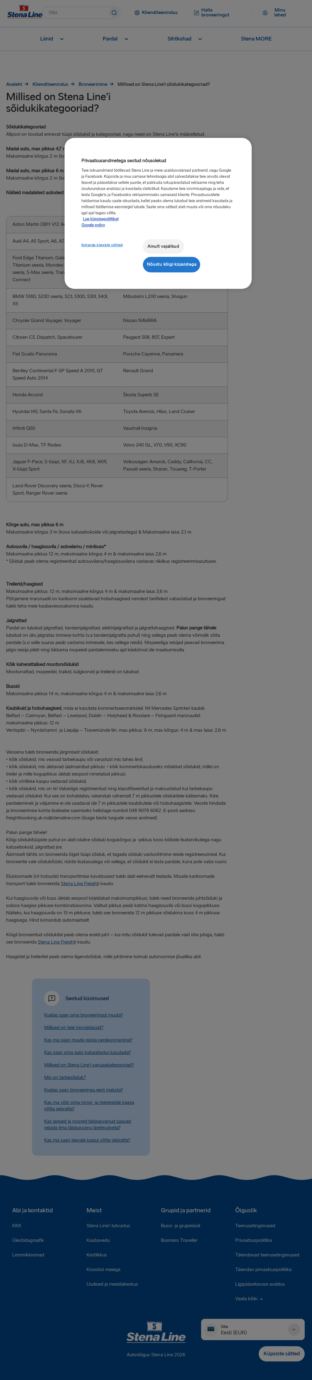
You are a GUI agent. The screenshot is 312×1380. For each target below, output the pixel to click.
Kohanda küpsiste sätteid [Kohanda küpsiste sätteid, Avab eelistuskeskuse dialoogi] (102, 245)
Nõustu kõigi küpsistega (172, 264)
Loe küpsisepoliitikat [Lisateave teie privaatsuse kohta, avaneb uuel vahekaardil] (101, 219)
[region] (158, 213)
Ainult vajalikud (163, 246)
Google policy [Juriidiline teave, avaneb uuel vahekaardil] (93, 225)
